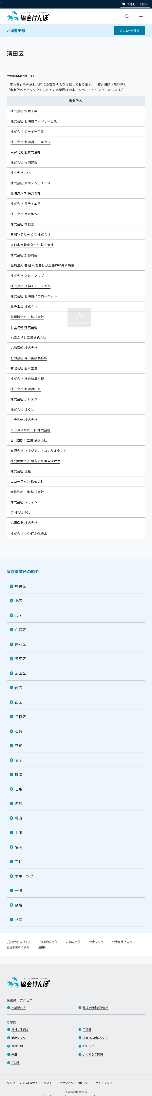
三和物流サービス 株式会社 (33, 234)
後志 (18, 759)
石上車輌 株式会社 (26, 327)
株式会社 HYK (23, 172)
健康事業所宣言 (122, 942)
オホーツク (24, 875)
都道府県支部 (49, 942)
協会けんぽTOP (21, 942)
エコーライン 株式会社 (29, 481)
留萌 (18, 847)
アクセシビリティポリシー (74, 1083)
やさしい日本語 (137, 4)
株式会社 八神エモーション (33, 285)
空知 (18, 745)
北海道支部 (16, 30)
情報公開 (17, 1046)
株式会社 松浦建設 (26, 162)
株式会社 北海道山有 (28, 388)
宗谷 (18, 861)
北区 (18, 600)
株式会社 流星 (23, 471)
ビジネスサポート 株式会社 (33, 430)
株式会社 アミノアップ (29, 275)
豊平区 (20, 658)
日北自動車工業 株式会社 (31, 440)
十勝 (18, 890)
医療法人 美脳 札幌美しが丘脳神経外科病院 (45, 265)
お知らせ (88, 1046)
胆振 (18, 774)
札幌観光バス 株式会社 (29, 316)
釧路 (18, 904)
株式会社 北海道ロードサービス (36, 121)
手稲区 (20, 716)
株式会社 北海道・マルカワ (33, 141)
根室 (18, 919)
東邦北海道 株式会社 (28, 152)
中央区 (20, 586)
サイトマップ (104, 1083)
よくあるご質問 (93, 1054)
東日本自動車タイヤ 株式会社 (34, 244)
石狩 (18, 731)
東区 (18, 615)
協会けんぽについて (95, 1038)
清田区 (20, 673)
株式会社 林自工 (25, 224)
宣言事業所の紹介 (23, 571)
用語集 (15, 1063)
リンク (11, 1083)
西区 (18, 702)
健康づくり (96, 942)
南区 (18, 687)
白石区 (20, 629)
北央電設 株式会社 (26, 306)
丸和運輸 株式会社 (26, 347)
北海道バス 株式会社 (28, 193)
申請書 (87, 1029)
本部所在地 (18, 1007)
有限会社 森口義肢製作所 (31, 358)
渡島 (18, 803)
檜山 (18, 817)
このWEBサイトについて (36, 1083)
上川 (18, 832)
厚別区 (20, 644)
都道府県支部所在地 (95, 1007)
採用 (14, 1054)
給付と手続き (20, 1029)
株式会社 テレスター (28, 399)
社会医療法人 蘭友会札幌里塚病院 (38, 460)
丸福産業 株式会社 (26, 522)
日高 (18, 789)
